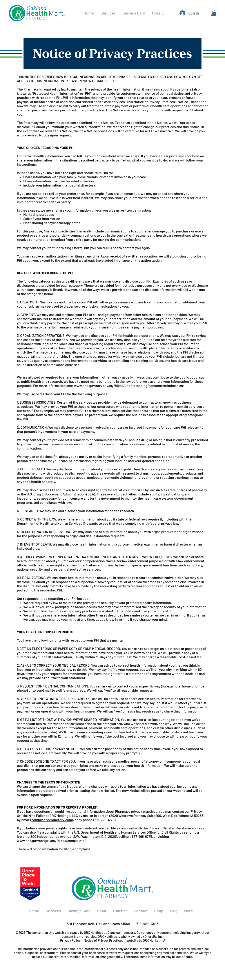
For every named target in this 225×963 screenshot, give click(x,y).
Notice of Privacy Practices (103, 940)
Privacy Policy (70, 940)
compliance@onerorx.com (51, 820)
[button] (213, 13)
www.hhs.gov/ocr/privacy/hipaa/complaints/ (51, 840)
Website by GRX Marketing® (146, 940)
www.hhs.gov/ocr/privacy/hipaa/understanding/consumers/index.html (129, 385)
